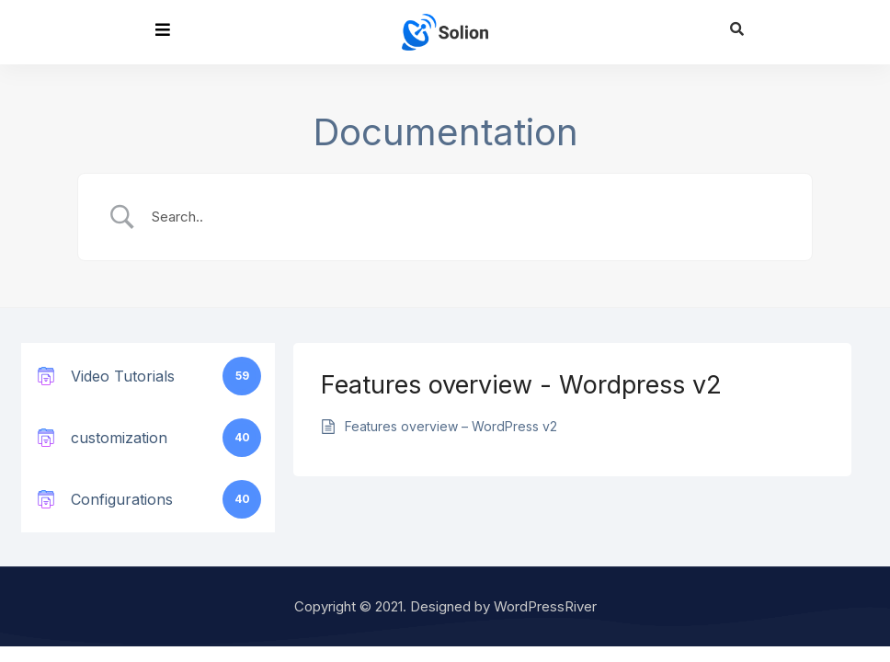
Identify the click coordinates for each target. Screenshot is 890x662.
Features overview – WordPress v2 (451, 426)
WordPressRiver (545, 606)
